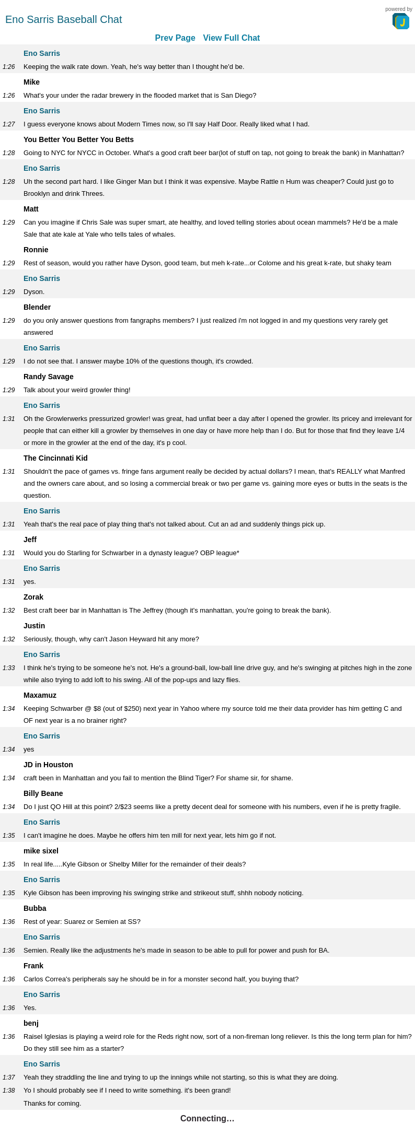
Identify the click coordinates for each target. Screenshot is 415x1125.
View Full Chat (231, 37)
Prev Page (175, 37)
